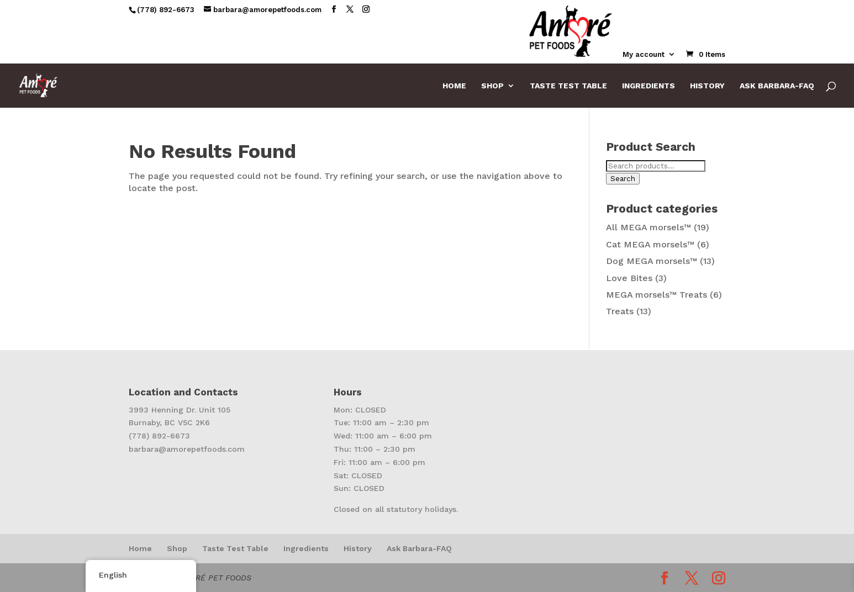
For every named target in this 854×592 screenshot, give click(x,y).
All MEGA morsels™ (648, 227)
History (707, 86)
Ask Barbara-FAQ (777, 86)
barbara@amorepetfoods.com (187, 449)
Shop (492, 86)
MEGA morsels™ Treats (656, 294)
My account (644, 55)
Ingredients (648, 86)
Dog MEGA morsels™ (651, 261)
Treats (620, 311)
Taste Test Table (568, 86)
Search (622, 179)
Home (454, 86)
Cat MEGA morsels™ (650, 244)
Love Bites (629, 278)
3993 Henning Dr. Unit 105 (179, 409)
